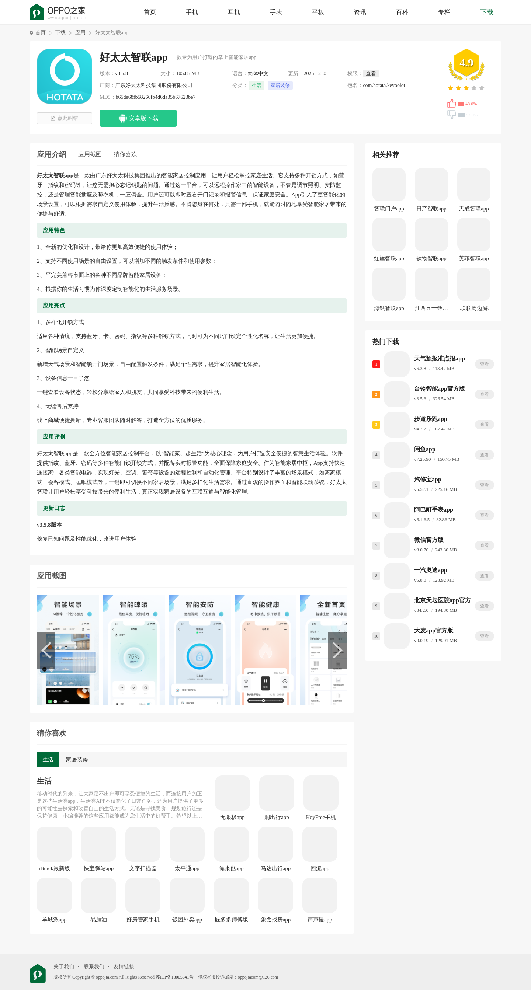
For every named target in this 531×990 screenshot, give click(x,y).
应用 (80, 32)
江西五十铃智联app (431, 309)
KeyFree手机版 (321, 817)
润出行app (276, 817)
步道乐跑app (430, 419)
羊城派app (54, 920)
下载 (487, 12)
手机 (192, 12)
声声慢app (320, 920)
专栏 (444, 12)
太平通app (187, 868)
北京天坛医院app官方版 (445, 600)
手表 (276, 12)
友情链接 (124, 966)
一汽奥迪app (430, 570)
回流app (320, 868)
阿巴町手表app (433, 509)
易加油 (98, 920)
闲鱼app (424, 449)
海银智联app (389, 308)
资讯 (360, 12)
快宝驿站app (99, 868)
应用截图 (90, 154)
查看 (484, 364)
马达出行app (276, 868)
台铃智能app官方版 (439, 389)
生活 (256, 85)
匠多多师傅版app (231, 920)
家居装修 (280, 85)
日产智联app (431, 209)
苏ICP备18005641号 (175, 977)
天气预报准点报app (439, 358)
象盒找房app (276, 920)
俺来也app (231, 868)
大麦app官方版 (433, 630)
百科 (402, 12)
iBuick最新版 (54, 868)
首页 (150, 12)
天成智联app (474, 209)
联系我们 (94, 966)
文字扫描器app (143, 868)
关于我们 (63, 966)
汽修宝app (427, 479)
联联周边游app (474, 309)
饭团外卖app (187, 920)
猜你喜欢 (125, 154)
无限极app (232, 817)
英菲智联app (474, 258)
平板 (318, 12)
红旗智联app (389, 258)
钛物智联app (431, 258)
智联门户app (389, 209)
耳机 (234, 12)
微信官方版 (429, 540)
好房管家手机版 (143, 920)
